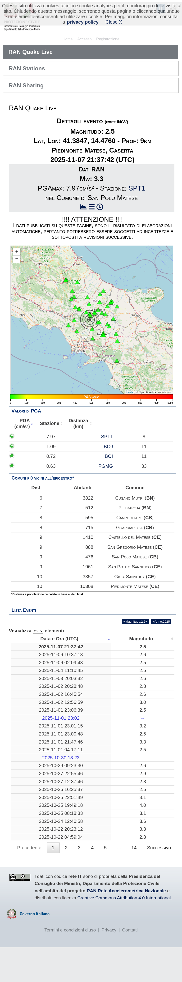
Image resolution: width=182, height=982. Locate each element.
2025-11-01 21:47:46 (34, 753)
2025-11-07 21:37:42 (34, 649)
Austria (106, 783)
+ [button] (16, 251)
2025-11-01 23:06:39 (34, 721)
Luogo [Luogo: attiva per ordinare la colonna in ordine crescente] (104, 638)
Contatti (129, 964)
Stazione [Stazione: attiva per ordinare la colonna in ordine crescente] (47, 423)
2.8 (71, 698)
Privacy (109, 964)
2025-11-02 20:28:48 (34, 698)
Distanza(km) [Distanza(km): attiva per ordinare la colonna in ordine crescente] (75, 423)
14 (140, 825)
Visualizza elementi (36, 630)
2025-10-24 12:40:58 (34, 853)
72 (140, 806)
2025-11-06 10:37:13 (34, 660)
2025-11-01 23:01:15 (34, 737)
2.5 (71, 649)
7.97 (26, 436)
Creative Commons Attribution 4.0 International (124, 932)
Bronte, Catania (106, 668)
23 (140, 745)
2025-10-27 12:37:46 (34, 798)
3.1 (71, 814)
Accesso (84, 39)
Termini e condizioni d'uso (70, 964)
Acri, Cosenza (106, 690)
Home (68, 39)
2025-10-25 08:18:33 (34, 839)
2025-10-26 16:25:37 (34, 806)
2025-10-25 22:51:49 (34, 814)
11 (140, 705)
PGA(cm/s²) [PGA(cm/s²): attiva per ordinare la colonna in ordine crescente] (21, 423)
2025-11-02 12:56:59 (34, 713)
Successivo (159, 882)
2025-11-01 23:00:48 (34, 745)
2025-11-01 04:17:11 (34, 764)
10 (25, 576)
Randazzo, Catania (106, 864)
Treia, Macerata (106, 660)
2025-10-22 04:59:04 (34, 871)
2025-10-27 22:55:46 (34, 791)
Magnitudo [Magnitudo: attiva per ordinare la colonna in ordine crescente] (70, 638)
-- (71, 729)
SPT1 (137, 188)
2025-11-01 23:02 (34, 729)
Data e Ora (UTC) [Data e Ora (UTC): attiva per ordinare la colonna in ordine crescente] (32, 638)
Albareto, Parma (106, 806)
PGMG (51, 466)
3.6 (71, 853)
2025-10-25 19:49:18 (34, 825)
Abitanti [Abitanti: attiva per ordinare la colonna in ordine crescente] (102, 423)
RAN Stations (27, 68)
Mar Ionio (106, 798)
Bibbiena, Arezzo (106, 698)
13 (140, 783)
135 (140, 791)
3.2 (71, 737)
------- (106, 729)
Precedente (29, 882)
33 (140, 798)
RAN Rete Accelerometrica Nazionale (126, 925)
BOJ (54, 446)
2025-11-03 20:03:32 (34, 690)
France (106, 705)
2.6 (71, 660)
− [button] (16, 259)
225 (140, 713)
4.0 (71, 825)
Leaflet (130, 392)
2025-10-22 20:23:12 (34, 864)
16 (140, 853)
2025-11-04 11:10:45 (34, 679)
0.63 (26, 466)
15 (140, 764)
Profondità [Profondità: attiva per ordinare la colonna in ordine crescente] (139, 638)
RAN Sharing (26, 85)
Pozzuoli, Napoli (106, 814)
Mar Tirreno (106, 713)
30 (140, 660)
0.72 (26, 456)
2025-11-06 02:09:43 (34, 668)
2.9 (71, 791)
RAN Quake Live (30, 52)
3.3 (71, 753)
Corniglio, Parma (106, 721)
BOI (55, 456)
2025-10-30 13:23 (34, 775)
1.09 (26, 446)
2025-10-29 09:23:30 (34, 783)
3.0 (71, 713)
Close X (113, 22)
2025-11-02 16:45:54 (34, 705)
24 (140, 864)
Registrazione (107, 39)
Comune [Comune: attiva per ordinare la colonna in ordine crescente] (144, 423)
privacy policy (83, 22)
